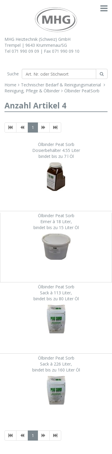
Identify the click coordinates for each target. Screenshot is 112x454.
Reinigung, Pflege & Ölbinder (32, 91)
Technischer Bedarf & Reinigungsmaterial (61, 85)
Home (10, 85)
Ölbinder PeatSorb (81, 91)
